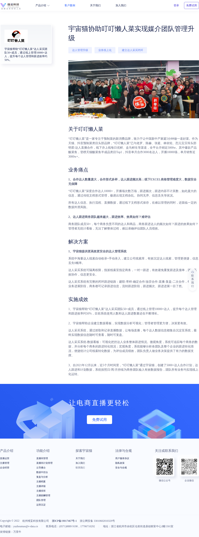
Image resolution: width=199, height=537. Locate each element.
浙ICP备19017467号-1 (64, 520)
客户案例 (70, 5)
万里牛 (17, 531)
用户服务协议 (122, 458)
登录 (176, 5)
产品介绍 (42, 5)
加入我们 (121, 5)
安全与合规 (121, 467)
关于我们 (95, 5)
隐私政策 (120, 463)
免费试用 (191, 5)
